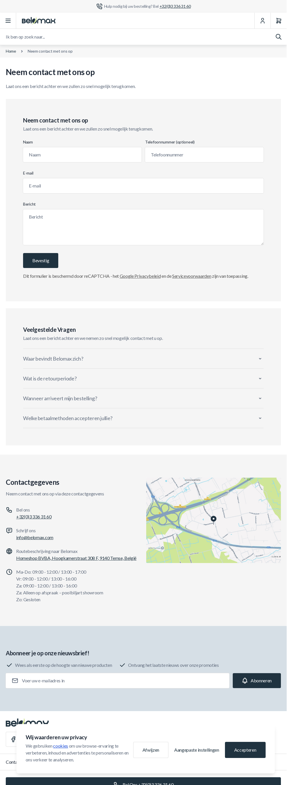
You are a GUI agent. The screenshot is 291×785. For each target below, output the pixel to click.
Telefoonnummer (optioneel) (170, 141)
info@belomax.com (34, 537)
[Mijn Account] (262, 21)
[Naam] (82, 154)
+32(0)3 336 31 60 (34, 516)
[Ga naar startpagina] (38, 21)
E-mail (28, 173)
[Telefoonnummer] (204, 154)
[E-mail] (143, 185)
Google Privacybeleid (140, 276)
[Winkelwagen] (279, 21)
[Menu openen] (8, 21)
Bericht (29, 204)
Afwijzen (150, 750)
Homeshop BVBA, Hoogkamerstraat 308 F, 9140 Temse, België (76, 558)
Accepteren (245, 750)
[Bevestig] (40, 260)
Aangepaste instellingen (196, 750)
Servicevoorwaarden (191, 276)
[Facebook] (13, 739)
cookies (60, 745)
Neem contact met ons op (50, 51)
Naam (28, 141)
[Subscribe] (257, 680)
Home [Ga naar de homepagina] (11, 51)
